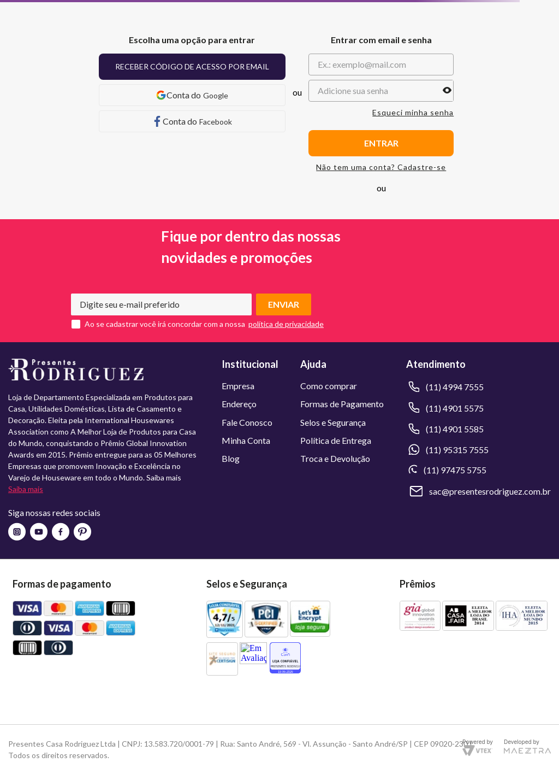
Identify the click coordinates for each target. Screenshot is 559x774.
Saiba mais (25, 489)
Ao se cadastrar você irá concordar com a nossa (165, 324)
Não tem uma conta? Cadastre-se (381, 167)
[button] (447, 91)
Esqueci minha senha (413, 112)
